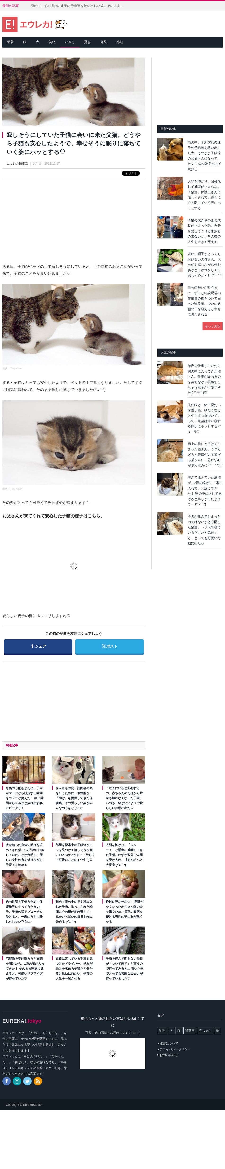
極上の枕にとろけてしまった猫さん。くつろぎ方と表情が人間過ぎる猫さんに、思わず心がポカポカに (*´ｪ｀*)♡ (205, 454)
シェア (39, 644)
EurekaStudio (32, 1104)
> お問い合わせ (167, 1055)
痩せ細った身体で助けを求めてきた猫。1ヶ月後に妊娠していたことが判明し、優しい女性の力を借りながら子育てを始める (25, 855)
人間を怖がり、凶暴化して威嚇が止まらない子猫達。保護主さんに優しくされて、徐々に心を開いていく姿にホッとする (204, 194)
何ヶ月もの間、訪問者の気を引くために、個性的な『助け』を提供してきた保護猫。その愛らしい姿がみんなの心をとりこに (74, 798)
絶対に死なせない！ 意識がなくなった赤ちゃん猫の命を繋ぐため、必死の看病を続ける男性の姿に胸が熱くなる (125, 911)
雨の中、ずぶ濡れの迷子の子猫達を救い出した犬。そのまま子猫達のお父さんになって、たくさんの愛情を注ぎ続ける (79, 6)
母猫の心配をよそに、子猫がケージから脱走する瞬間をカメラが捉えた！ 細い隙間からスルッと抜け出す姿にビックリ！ (25, 798)
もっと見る (212, 326)
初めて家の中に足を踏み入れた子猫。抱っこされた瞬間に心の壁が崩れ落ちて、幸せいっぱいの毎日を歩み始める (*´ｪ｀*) (74, 911)
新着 (10, 42)
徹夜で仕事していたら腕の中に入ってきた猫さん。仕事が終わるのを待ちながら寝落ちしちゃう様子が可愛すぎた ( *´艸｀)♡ (204, 379)
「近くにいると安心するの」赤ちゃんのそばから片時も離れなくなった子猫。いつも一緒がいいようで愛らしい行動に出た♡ (124, 798)
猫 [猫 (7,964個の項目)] (179, 1030)
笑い (52, 42)
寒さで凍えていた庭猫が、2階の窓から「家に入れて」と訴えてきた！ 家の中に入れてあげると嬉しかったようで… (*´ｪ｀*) (205, 490)
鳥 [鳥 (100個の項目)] (217, 1030)
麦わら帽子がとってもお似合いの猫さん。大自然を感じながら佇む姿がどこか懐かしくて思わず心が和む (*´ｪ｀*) (205, 264)
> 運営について (167, 1043)
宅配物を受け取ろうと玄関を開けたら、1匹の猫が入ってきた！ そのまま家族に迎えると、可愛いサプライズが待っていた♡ (25, 968)
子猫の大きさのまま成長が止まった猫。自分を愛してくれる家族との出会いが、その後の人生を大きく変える (204, 230)
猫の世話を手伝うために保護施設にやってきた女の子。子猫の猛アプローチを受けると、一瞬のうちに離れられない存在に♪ (24, 911)
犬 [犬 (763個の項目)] (171, 1030)
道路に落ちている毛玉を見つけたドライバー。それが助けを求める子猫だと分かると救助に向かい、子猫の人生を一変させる (74, 968)
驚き (87, 42)
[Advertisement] (74, 217)
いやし (70, 42)
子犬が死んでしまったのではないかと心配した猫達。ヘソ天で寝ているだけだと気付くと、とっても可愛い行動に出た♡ (204, 530)
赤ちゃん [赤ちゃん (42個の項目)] (205, 1030)
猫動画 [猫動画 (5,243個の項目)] (189, 1030)
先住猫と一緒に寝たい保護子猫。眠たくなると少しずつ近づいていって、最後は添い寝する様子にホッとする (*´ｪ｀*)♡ (204, 418)
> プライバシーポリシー (173, 1049)
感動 (119, 42)
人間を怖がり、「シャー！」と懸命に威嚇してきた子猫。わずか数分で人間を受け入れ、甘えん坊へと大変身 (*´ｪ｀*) (124, 855)
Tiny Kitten (16, 368)
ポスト (109, 644)
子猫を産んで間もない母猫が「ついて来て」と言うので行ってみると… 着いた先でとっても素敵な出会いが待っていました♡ (125, 968)
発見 (103, 42)
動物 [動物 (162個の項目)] (162, 1030)
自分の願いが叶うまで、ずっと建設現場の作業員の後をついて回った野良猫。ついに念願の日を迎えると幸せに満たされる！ (204, 301)
